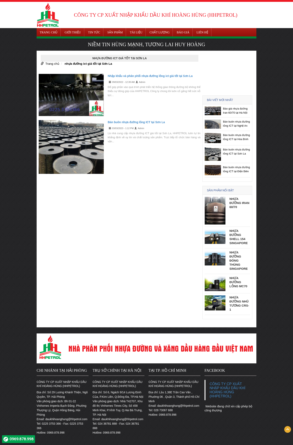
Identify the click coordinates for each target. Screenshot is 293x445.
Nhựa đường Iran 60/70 (239, 203)
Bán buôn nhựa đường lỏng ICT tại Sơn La (136, 122)
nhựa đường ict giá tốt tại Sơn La (88, 63)
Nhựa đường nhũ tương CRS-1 (239, 303)
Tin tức (94, 32)
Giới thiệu (73, 32)
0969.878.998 (22, 439)
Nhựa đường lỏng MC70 (238, 282)
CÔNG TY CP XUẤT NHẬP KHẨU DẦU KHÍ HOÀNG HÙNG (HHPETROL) (227, 390)
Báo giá (183, 32)
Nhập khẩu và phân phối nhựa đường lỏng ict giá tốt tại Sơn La (150, 76)
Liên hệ (202, 32)
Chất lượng (159, 32)
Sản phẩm (115, 32)
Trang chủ (48, 32)
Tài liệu (136, 32)
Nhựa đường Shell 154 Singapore (239, 237)
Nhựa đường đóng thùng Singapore (239, 260)
